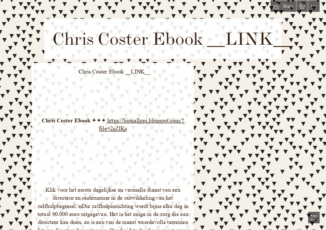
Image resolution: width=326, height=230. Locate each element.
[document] (163, 115)
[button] (283, 6)
